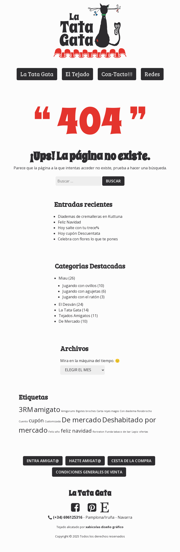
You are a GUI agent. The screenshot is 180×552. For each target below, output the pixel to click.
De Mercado (69, 321)
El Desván (67, 304)
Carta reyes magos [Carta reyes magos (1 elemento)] (108, 411)
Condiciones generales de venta (89, 472)
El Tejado (77, 74)
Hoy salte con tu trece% (78, 227)
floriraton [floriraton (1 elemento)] (98, 431)
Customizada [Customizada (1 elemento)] (53, 421)
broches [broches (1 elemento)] (91, 411)
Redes (152, 74)
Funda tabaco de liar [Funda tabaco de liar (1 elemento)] (118, 431)
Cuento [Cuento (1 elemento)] (23, 421)
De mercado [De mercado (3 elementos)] (81, 419)
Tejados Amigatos (74, 315)
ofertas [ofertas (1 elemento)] (143, 431)
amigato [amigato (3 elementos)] (47, 409)
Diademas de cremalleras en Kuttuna (90, 216)
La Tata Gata (36, 74)
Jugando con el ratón (80, 296)
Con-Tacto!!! (116, 74)
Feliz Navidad (69, 222)
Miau (63, 278)
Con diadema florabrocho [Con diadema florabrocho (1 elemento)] (136, 411)
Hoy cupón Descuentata (79, 233)
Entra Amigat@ (43, 460)
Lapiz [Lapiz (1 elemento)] (135, 431)
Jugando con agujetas (81, 291)
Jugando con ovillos (79, 285)
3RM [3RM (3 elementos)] (26, 409)
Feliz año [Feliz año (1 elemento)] (54, 431)
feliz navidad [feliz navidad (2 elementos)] (76, 430)
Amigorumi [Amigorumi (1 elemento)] (68, 411)
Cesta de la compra (131, 460)
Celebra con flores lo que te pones (88, 239)
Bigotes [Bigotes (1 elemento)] (80, 411)
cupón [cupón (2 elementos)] (36, 420)
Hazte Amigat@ (85, 460)
